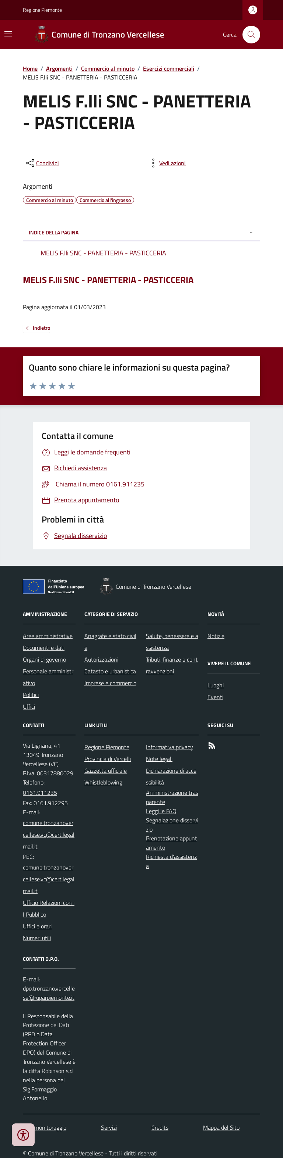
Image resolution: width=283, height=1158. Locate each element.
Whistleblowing (103, 782)
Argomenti (59, 68)
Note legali (159, 758)
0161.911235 (40, 792)
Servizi (109, 1127)
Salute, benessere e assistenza (172, 641)
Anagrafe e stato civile (110, 641)
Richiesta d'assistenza (171, 861)
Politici (31, 694)
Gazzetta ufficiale (105, 770)
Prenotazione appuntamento (171, 843)
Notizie (215, 635)
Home (30, 68)
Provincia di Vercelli (107, 758)
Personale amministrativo (48, 677)
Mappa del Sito (221, 1127)
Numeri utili (37, 938)
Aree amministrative (48, 635)
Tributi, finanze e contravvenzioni (172, 665)
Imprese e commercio (110, 683)
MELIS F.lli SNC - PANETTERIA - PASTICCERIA (108, 280)
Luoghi (215, 685)
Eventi (215, 697)
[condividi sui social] (41, 163)
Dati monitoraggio (44, 1127)
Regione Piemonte (42, 10)
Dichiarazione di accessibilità (171, 776)
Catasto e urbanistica (110, 671)
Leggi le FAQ (161, 811)
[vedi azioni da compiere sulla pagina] (166, 163)
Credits (159, 1127)
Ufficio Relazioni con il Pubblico (48, 908)
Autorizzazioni (101, 659)
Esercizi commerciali (168, 68)
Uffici (29, 706)
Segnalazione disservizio (172, 825)
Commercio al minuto (107, 68)
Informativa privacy (169, 747)
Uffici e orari (37, 926)
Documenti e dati (43, 647)
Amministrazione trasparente (172, 797)
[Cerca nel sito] (248, 34)
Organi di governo (44, 659)
